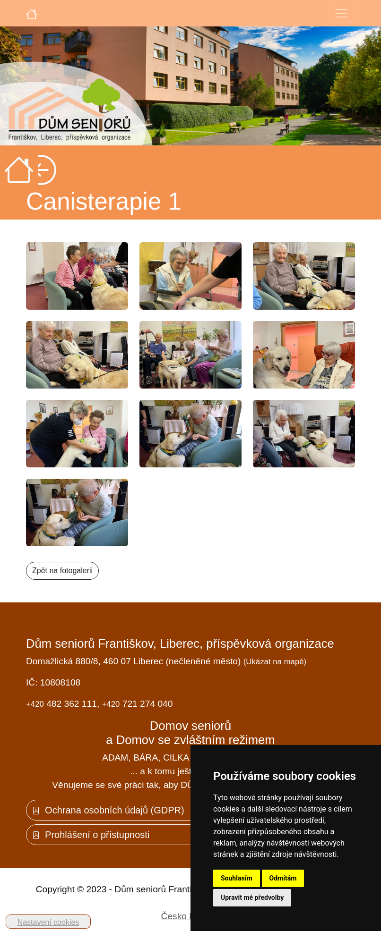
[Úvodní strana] (31, 13)
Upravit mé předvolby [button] (252, 897)
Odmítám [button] (283, 878)
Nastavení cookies (48, 922)
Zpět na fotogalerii (62, 571)
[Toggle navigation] (342, 13)
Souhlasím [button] (236, 878)
